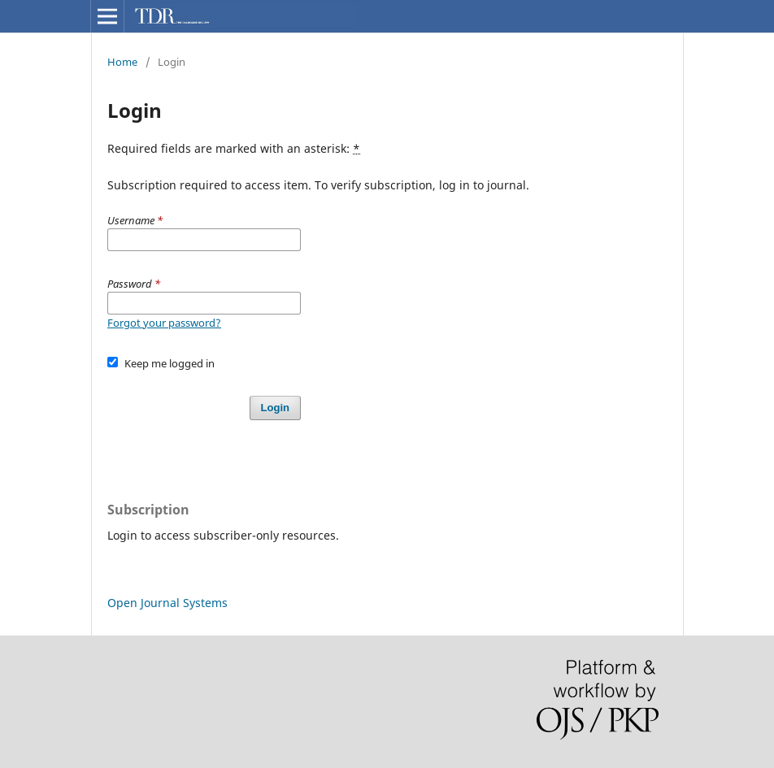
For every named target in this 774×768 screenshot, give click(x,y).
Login (275, 407)
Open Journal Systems (167, 602)
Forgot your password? (164, 322)
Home (122, 61)
